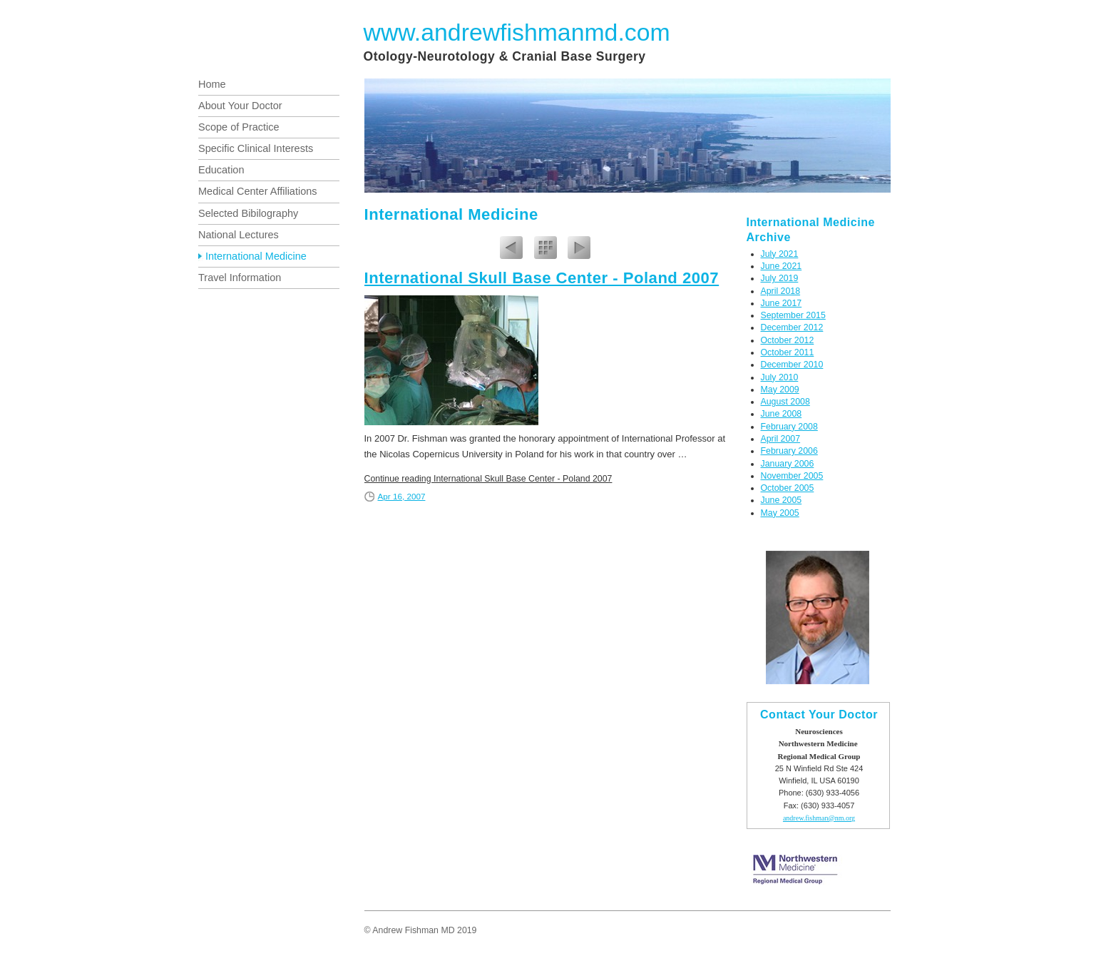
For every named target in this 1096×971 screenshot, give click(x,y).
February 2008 (789, 427)
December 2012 (792, 327)
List (545, 249)
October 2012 (787, 340)
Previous (511, 249)
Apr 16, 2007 (402, 496)
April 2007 (781, 439)
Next (579, 249)
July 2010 (780, 377)
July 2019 (780, 278)
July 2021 (780, 254)
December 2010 (792, 365)
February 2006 (789, 451)
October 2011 (787, 352)
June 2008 (781, 414)
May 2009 (780, 390)
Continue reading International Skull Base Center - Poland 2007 (488, 479)
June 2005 (781, 500)
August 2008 (785, 402)
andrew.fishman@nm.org (819, 818)
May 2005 (780, 513)
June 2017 (781, 303)
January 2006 (787, 464)
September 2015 (793, 315)
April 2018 (781, 291)
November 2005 (792, 476)
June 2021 (781, 266)
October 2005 (787, 488)
